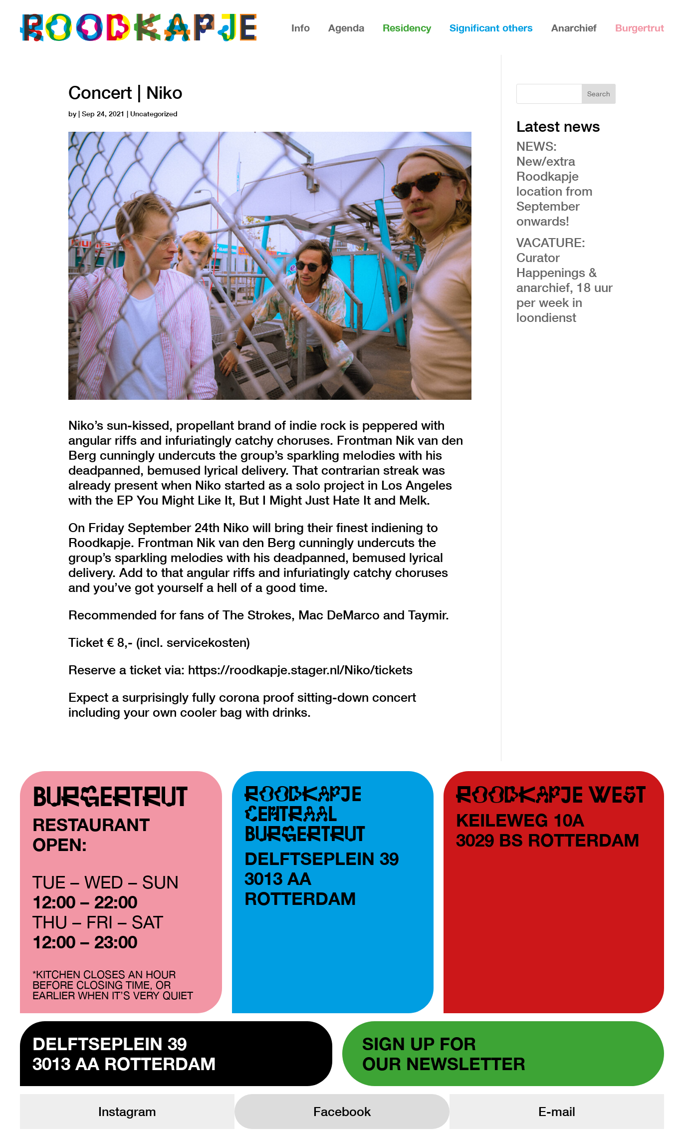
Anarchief (574, 27)
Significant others (491, 27)
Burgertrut (639, 27)
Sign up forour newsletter (443, 1053)
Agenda (346, 27)
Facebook (342, 1111)
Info (300, 27)
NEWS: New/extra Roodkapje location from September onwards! (554, 183)
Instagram (127, 1111)
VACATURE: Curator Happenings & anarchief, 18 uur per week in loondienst (564, 279)
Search (598, 94)
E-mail (556, 1111)
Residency (407, 27)
